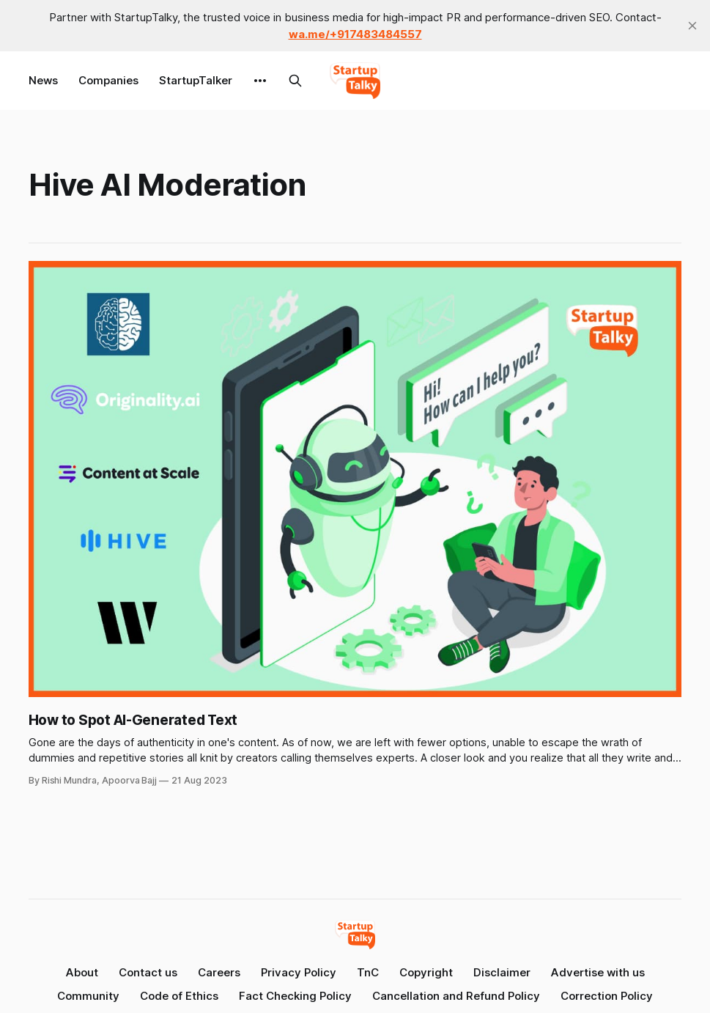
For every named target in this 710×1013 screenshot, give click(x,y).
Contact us (148, 972)
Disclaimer (501, 972)
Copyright (426, 972)
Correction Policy (607, 996)
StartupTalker (195, 80)
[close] (692, 25)
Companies (108, 80)
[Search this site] (295, 80)
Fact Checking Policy (295, 996)
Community (88, 996)
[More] (260, 80)
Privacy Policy (298, 972)
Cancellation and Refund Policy (456, 996)
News (43, 80)
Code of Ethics (179, 996)
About (82, 972)
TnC (368, 972)
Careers (219, 972)
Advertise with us (598, 972)
